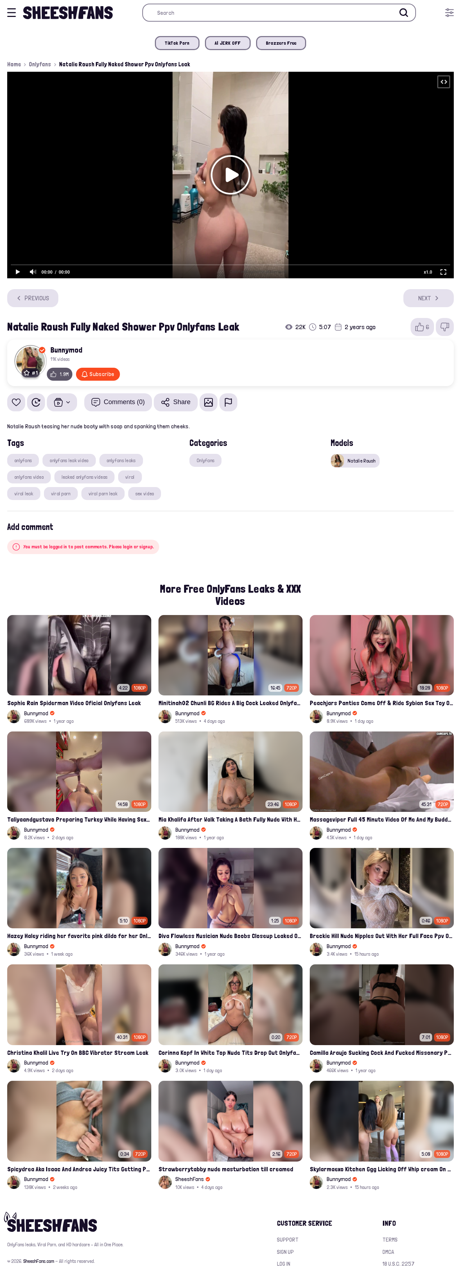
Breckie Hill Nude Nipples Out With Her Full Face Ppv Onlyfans (382, 935)
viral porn (61, 493)
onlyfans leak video (69, 460)
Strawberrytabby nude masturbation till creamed (225, 1169)
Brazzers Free (281, 43)
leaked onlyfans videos (84, 477)
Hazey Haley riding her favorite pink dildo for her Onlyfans (79, 935)
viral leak (23, 493)
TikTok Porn (177, 43)
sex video (144, 493)
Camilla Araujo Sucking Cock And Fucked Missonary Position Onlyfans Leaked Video (382, 1052)
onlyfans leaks (121, 460)
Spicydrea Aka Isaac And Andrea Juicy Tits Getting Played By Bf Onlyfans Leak (79, 1169)
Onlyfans (40, 64)
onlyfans (23, 460)
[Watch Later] (36, 402)
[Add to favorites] (16, 402)
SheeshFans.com (38, 1261)
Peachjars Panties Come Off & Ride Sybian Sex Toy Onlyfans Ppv (382, 703)
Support (288, 1239)
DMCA (388, 1251)
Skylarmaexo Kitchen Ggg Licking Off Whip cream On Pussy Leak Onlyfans (382, 1169)
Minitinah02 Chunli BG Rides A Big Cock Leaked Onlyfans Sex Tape (230, 703)
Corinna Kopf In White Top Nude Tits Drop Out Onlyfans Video (230, 1052)
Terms (390, 1239)
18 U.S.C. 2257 (398, 1263)
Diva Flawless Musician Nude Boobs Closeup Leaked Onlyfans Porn (230, 935)
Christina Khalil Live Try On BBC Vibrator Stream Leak (77, 1052)
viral (129, 477)
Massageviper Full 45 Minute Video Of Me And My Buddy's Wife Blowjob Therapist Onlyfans (382, 819)
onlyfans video (29, 477)
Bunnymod (66, 349)
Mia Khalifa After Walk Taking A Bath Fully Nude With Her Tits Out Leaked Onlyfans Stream (230, 819)
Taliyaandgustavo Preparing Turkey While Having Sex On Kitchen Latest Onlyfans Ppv (79, 819)
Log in (283, 1263)
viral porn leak (103, 493)
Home (14, 64)
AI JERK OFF (228, 43)
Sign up (285, 1251)
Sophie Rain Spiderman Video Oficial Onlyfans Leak (74, 703)
